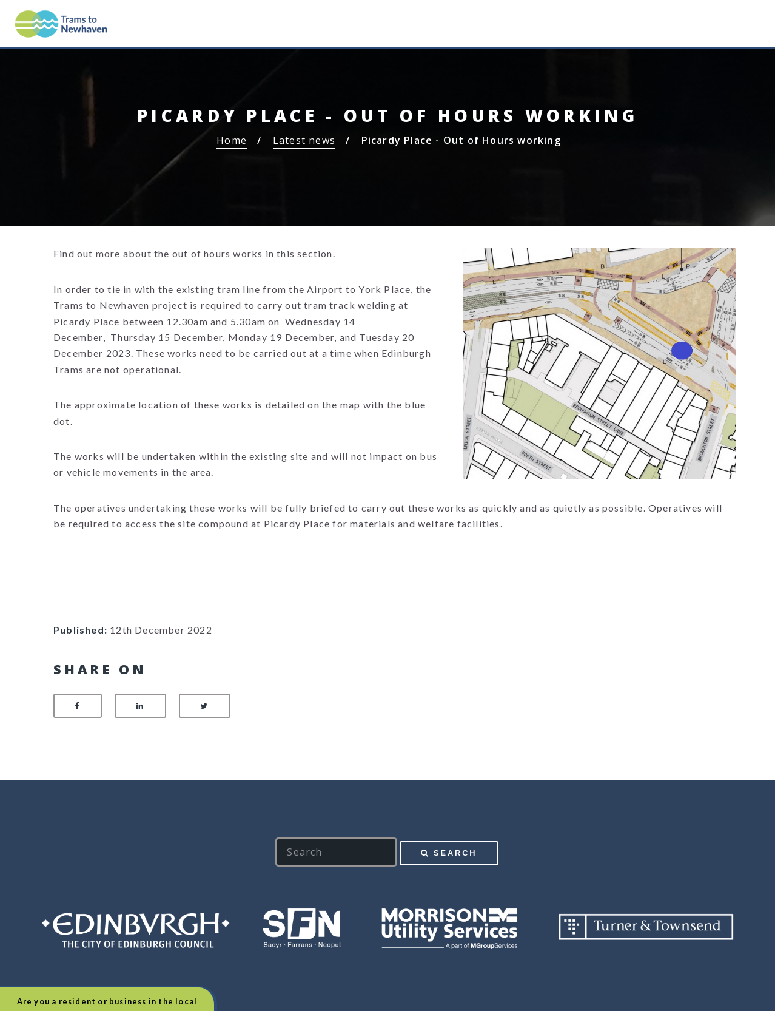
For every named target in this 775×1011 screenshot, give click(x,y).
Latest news (304, 140)
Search (455, 852)
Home (231, 140)
